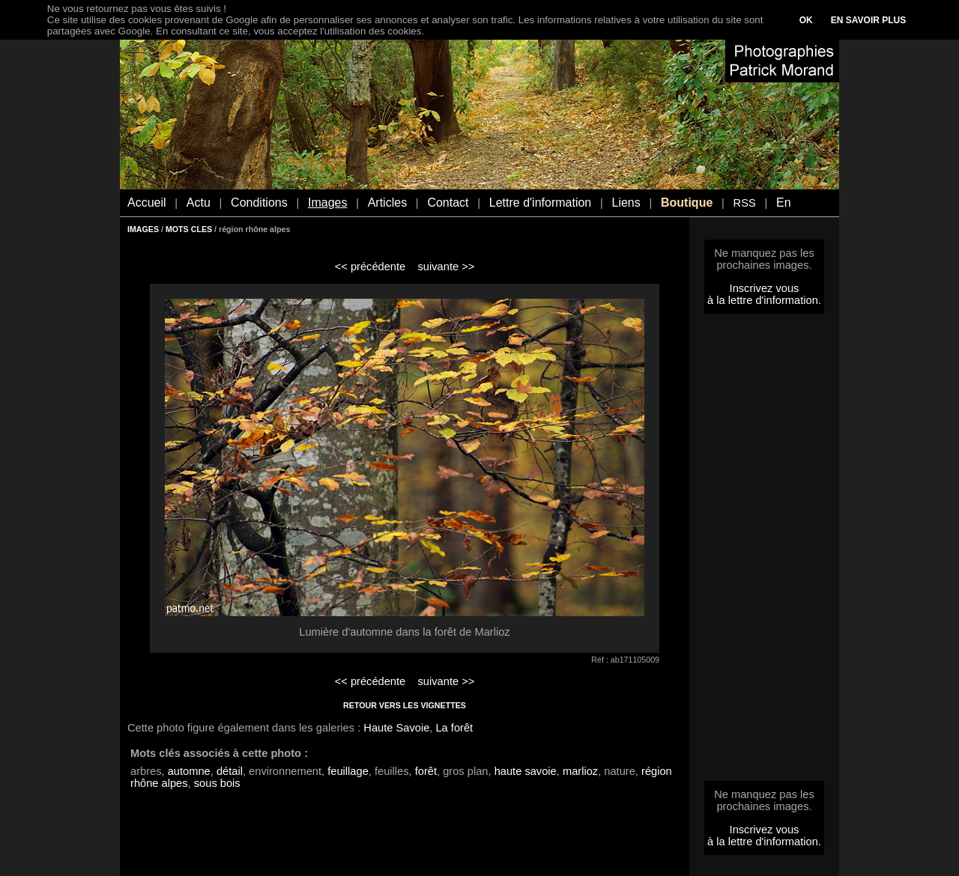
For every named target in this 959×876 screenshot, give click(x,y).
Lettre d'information (540, 202)
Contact (447, 202)
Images (327, 202)
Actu (199, 202)
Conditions (259, 202)
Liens (625, 202)
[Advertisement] (764, 551)
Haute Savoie (396, 728)
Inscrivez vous (764, 288)
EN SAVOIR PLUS (868, 20)
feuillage (348, 771)
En (783, 202)
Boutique (687, 202)
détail (230, 771)
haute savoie (525, 771)
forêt (426, 771)
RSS (744, 203)
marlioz (580, 771)
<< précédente (370, 267)
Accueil (146, 202)
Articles (387, 202)
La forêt (454, 728)
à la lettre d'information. (764, 300)
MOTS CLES (189, 229)
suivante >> (446, 267)
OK (806, 20)
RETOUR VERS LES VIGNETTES (404, 705)
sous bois (217, 783)
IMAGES (143, 229)
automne (189, 771)
